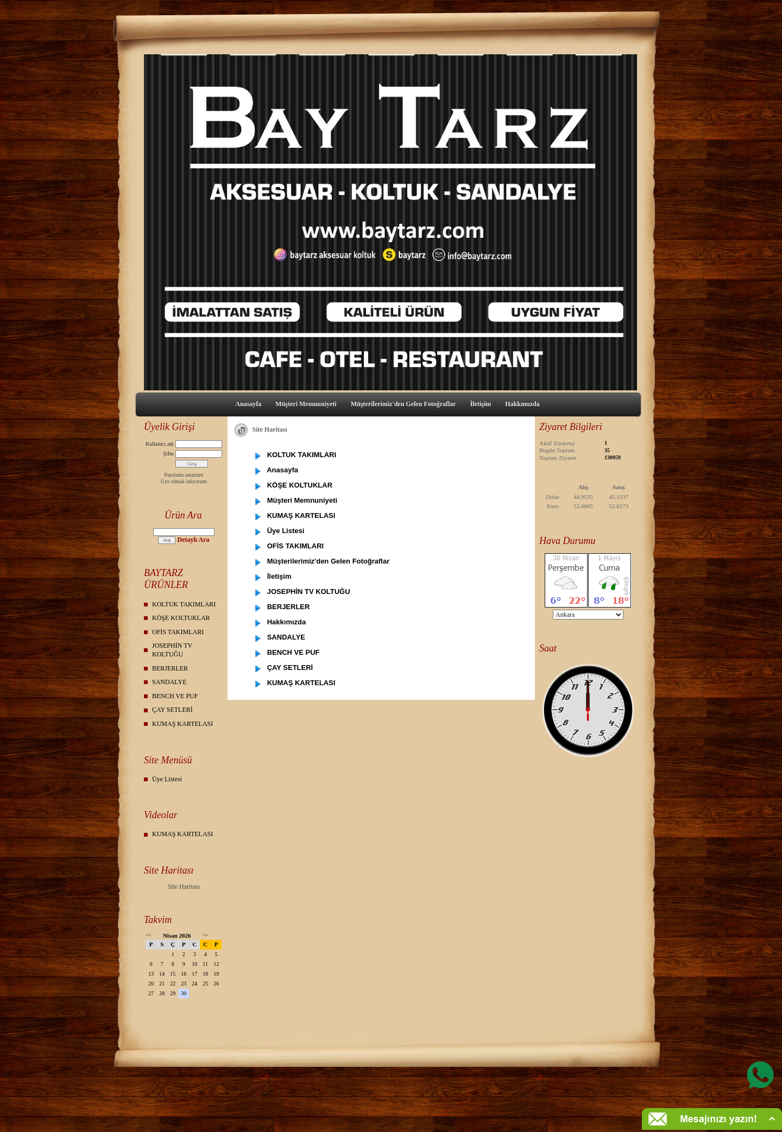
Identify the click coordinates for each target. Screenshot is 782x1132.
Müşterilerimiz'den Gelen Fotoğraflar (403, 404)
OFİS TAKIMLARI (178, 632)
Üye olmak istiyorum (184, 481)
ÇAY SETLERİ (172, 709)
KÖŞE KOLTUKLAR (181, 618)
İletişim (480, 404)
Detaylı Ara (193, 539)
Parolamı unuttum (183, 475)
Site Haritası (183, 886)
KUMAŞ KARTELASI (182, 724)
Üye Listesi (167, 779)
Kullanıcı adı (160, 444)
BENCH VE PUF (175, 696)
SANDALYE (169, 682)
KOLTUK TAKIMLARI (184, 604)
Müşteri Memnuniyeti (305, 404)
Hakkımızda (522, 404)
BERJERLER (170, 668)
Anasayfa (248, 404)
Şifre (168, 454)
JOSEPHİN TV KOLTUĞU (172, 650)
